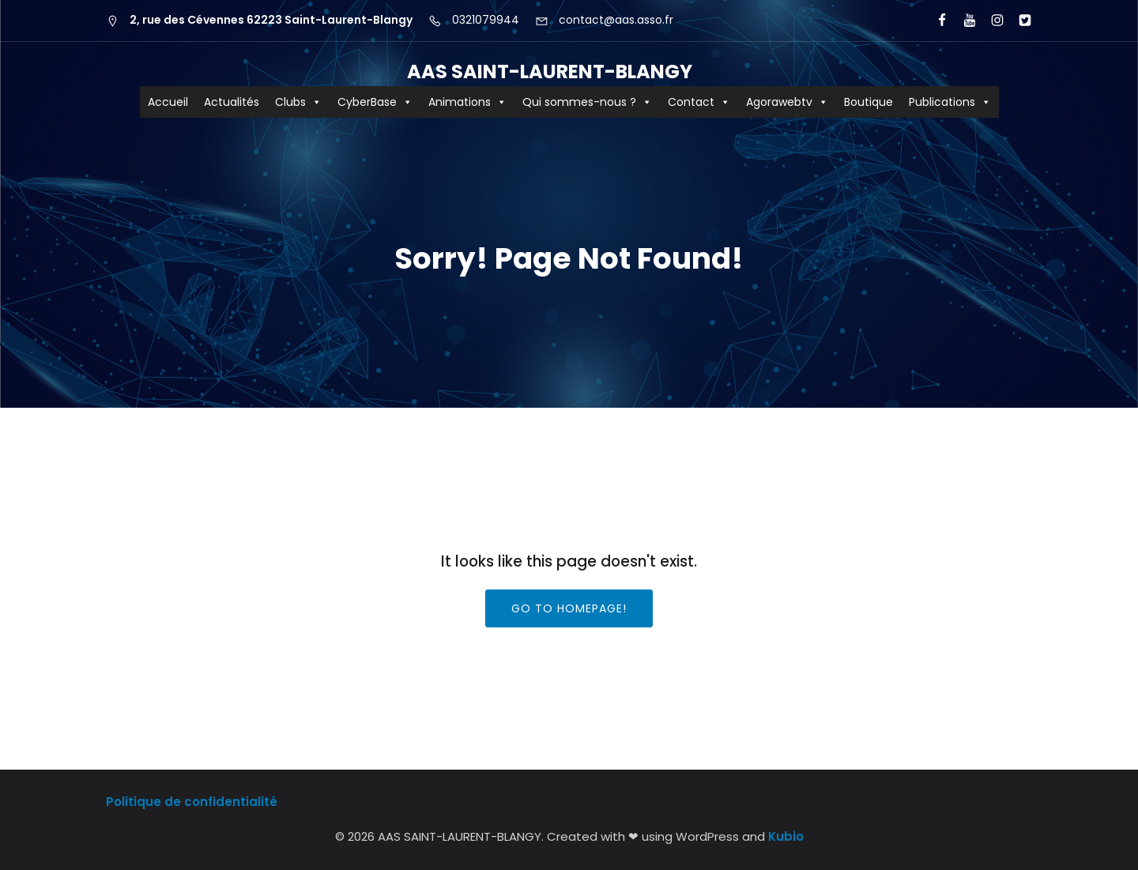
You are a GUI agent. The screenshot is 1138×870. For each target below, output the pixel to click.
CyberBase (375, 102)
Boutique (868, 102)
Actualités (231, 102)
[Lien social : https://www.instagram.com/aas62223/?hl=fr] (990, 20)
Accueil (168, 102)
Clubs (298, 102)
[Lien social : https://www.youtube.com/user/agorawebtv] (963, 20)
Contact (699, 102)
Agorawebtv (787, 102)
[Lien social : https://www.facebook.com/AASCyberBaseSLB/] (935, 20)
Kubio (786, 836)
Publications (950, 102)
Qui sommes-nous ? (587, 102)
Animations (467, 102)
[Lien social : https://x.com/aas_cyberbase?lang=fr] (1018, 20)
